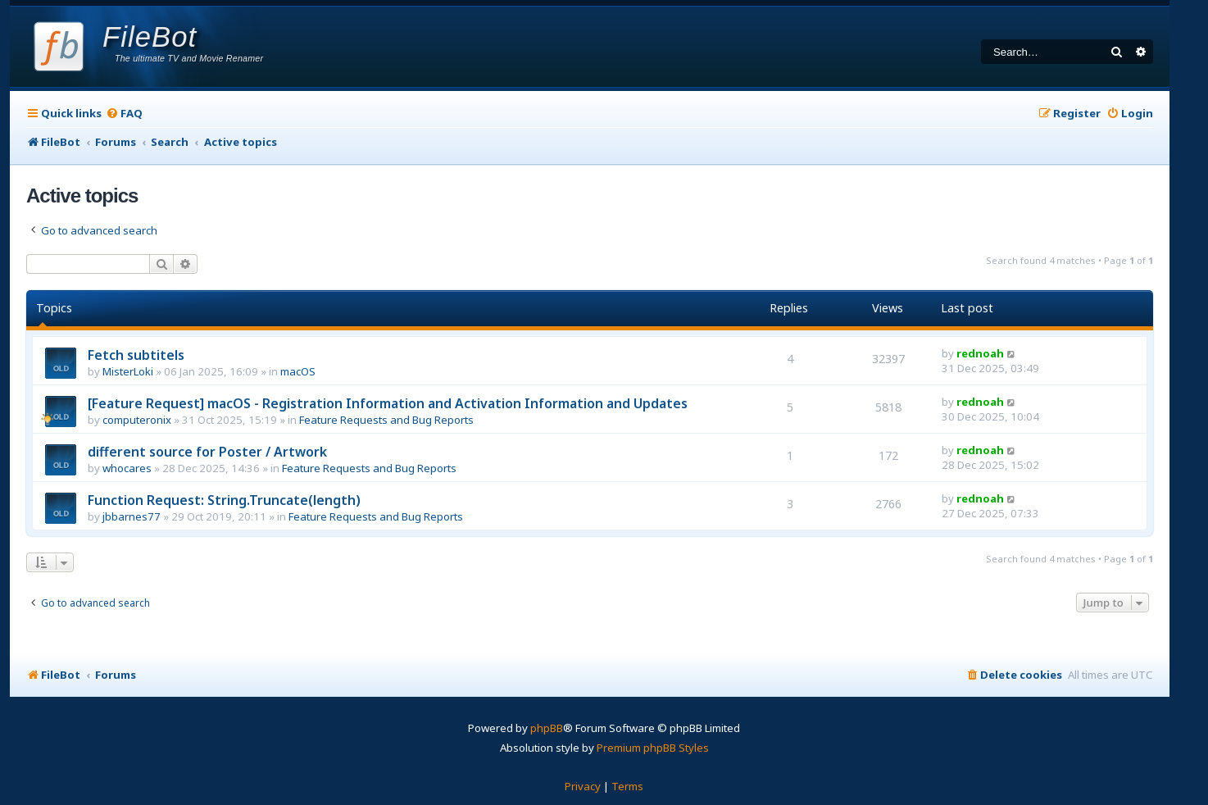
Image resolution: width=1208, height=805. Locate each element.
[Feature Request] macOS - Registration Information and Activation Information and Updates (388, 403)
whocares (127, 468)
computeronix (136, 419)
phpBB (546, 728)
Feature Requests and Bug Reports (386, 419)
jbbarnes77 (131, 516)
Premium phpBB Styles (653, 747)
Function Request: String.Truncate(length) (224, 500)
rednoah (980, 353)
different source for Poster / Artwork (207, 452)
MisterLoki (127, 371)
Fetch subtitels (136, 355)
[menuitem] (124, 113)
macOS (298, 371)
